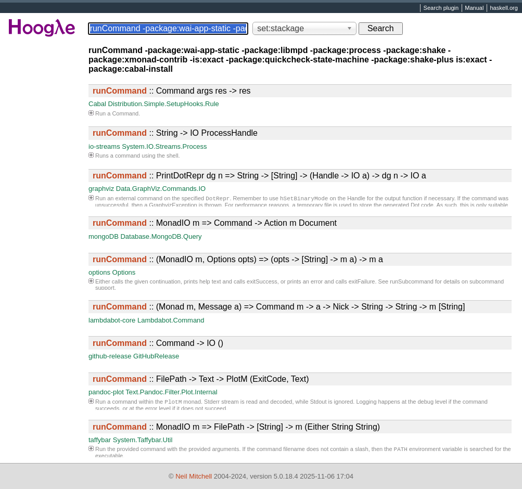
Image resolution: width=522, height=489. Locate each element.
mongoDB (103, 236)
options (99, 272)
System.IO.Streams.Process (164, 146)
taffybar (99, 440)
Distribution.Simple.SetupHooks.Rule (163, 104)
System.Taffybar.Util (143, 440)
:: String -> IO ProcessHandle (175, 132)
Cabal (97, 104)
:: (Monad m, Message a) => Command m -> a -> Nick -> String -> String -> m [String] (279, 306)
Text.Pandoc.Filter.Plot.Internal (171, 392)
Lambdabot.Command (171, 320)
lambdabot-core (111, 320)
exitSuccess (262, 281)
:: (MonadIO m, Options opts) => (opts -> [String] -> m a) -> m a (238, 259)
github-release (109, 356)
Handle (356, 199)
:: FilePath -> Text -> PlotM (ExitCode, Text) (201, 379)
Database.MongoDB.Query (160, 236)
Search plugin (441, 8)
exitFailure (362, 281)
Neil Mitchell (193, 476)
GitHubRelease (156, 356)
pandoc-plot (106, 392)
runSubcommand (412, 281)
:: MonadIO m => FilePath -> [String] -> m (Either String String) (236, 426)
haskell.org (503, 8)
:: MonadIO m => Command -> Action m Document (215, 222)
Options (124, 272)
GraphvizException (173, 206)
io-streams (104, 146)
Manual (474, 8)
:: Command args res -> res (172, 90)
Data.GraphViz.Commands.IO (161, 188)
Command (125, 113)
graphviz (101, 188)
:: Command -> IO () (158, 343)
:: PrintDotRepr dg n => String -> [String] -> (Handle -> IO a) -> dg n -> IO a (259, 175)
